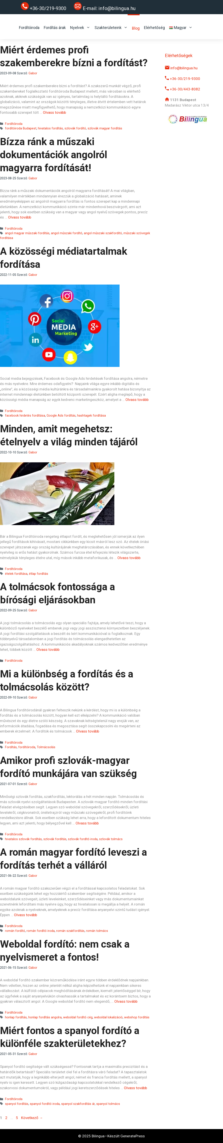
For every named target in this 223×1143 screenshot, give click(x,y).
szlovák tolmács (111, 839)
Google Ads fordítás (61, 415)
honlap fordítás (16, 1017)
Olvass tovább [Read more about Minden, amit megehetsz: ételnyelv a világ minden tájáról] (128, 558)
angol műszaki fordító (66, 233)
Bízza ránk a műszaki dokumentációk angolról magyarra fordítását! (53, 155)
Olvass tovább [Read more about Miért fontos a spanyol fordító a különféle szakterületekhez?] (135, 1088)
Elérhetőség (154, 27)
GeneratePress (132, 1136)
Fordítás (11, 747)
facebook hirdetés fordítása (25, 415)
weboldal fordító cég (78, 1017)
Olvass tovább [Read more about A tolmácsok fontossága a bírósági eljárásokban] (47, 649)
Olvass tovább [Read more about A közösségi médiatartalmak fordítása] (137, 399)
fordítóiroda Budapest (20, 128)
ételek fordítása (16, 574)
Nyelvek (80, 27)
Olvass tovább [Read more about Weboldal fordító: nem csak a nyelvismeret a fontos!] (125, 1001)
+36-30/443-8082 (182, 89)
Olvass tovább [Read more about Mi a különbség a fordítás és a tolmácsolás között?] (87, 731)
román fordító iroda (41, 931)
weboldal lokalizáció (108, 1017)
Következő (32, 1118)
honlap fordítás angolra (45, 1017)
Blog (136, 28)
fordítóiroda (26, 747)
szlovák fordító (75, 128)
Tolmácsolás (46, 747)
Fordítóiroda (29, 27)
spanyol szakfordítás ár (78, 1104)
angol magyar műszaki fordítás (27, 233)
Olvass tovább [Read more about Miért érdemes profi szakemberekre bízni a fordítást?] (54, 112)
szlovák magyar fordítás (105, 128)
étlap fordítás (38, 574)
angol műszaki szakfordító (103, 233)
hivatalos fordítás (50, 128)
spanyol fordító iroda (45, 1104)
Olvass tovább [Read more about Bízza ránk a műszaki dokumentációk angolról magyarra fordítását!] (19, 217)
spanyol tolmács (108, 1104)
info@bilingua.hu (117, 8)
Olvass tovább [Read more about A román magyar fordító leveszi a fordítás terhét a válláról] (25, 915)
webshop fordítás (136, 1017)
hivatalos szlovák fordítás (23, 839)
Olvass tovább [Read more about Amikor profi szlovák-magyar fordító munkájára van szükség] (87, 823)
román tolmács (97, 931)
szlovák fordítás (54, 839)
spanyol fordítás (16, 1104)
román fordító (15, 931)
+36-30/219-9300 (182, 78)
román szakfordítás (70, 931)
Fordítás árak (55, 27)
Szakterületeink (111, 27)
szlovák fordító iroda (83, 839)
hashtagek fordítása (91, 415)
